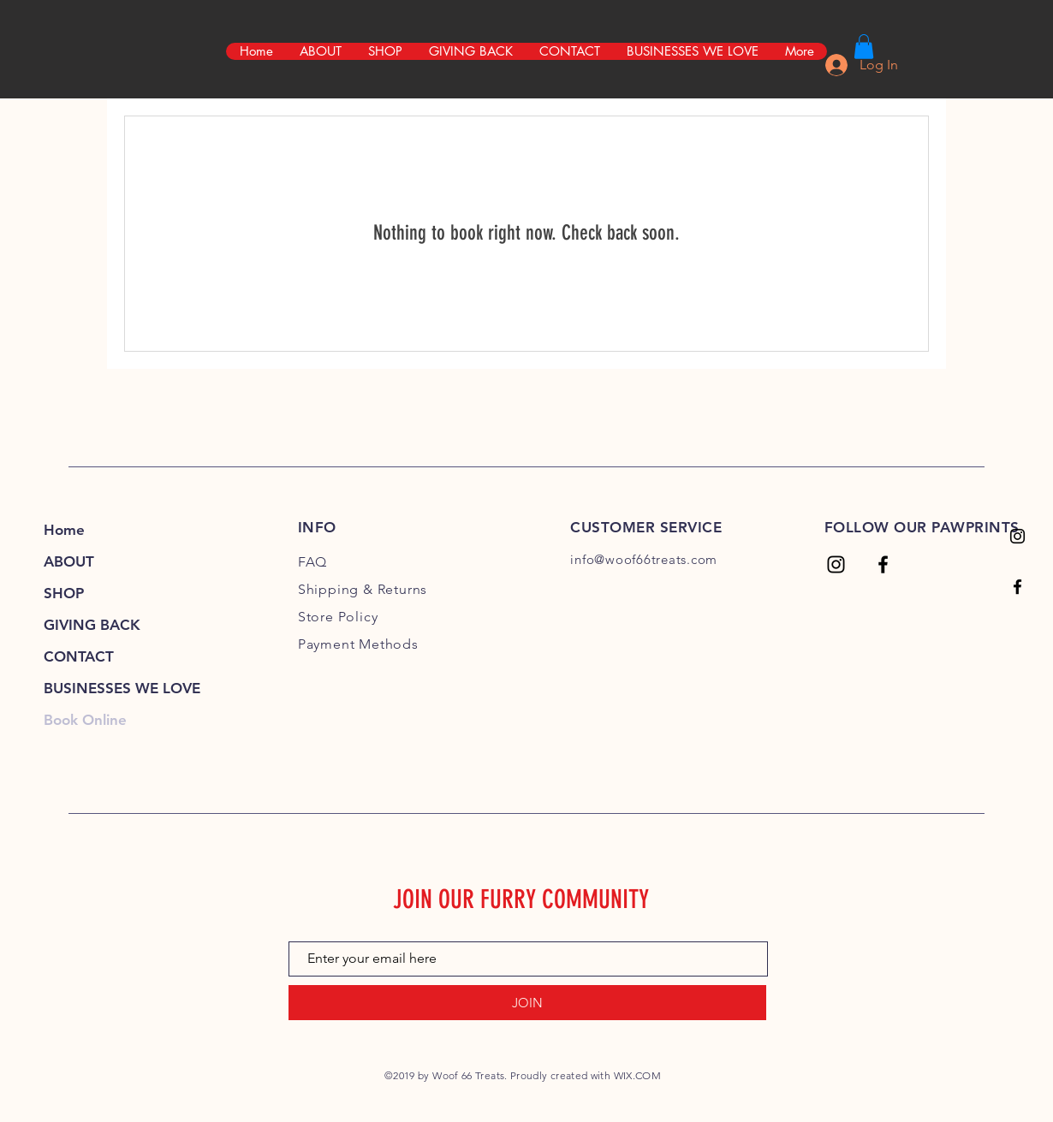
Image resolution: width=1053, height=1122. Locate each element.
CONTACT (79, 656)
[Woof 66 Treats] (1017, 536)
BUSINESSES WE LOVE (122, 688)
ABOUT (69, 561)
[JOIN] (527, 1002)
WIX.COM (638, 1075)
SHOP (64, 593)
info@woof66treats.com (643, 559)
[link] (864, 46)
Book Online (85, 719)
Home (64, 529)
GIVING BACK (92, 624)
